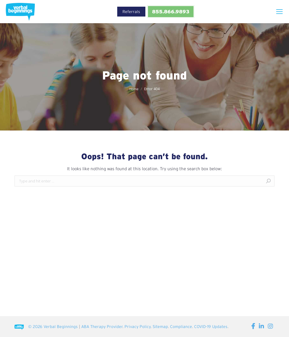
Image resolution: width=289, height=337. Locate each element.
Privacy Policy (137, 326)
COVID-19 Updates (210, 326)
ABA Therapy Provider (101, 326)
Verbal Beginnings (61, 326)
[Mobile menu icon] (279, 11)
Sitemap (160, 326)
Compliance (181, 326)
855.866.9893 (170, 11)
